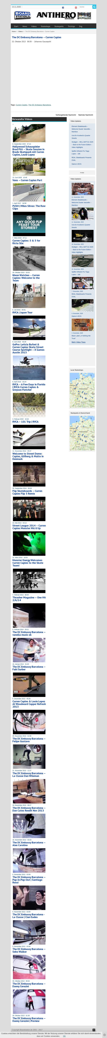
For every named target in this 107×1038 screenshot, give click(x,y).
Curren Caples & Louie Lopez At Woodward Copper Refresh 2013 (29, 704)
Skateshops (45, 26)
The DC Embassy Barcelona (39, 105)
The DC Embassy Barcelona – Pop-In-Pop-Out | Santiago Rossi (28, 879)
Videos (34, 26)
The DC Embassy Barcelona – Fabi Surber (28, 668)
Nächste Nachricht (85, 115)
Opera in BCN (76, 164)
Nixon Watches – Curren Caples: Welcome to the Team (26, 277)
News (24, 26)
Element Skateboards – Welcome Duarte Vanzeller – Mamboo (81, 129)
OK (64, 1036)
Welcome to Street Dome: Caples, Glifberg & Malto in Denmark (28, 456)
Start (16, 26)
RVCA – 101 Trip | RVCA (25, 421)
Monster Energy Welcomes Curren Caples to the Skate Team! (27, 562)
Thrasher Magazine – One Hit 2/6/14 (29, 599)
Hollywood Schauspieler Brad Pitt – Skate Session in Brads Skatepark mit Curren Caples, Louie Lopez (28, 150)
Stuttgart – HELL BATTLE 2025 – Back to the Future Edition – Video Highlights (82, 144)
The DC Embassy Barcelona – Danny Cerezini (28, 985)
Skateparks (59, 26)
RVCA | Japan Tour (22, 312)
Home (14, 31)
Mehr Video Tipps (79, 342)
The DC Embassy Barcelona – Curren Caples (36, 37)
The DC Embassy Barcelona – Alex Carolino (28, 844)
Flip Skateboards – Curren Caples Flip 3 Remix (27, 492)
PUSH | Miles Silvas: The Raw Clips (28, 207)
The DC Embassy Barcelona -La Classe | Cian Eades (28, 916)
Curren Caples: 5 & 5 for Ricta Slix (26, 242)
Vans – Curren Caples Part (27, 180)
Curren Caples (21, 105)
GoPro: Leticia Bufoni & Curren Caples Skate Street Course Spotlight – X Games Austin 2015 (28, 348)
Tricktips (71, 26)
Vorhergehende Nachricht (66, 115)
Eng (80, 26)
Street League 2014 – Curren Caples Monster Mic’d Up (29, 527)
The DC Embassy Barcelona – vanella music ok (28, 633)
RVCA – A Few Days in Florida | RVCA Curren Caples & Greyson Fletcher (28, 387)
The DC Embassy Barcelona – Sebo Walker (28, 950)
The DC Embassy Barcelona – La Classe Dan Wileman (28, 774)
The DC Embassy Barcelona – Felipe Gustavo (28, 740)
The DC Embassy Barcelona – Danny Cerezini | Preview (28, 1020)
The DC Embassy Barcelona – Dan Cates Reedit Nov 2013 (28, 809)
